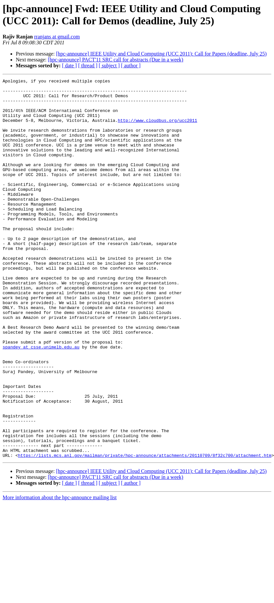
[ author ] (131, 65)
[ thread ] (87, 65)
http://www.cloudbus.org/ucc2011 (157, 129)
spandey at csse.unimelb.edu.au (41, 401)
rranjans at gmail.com (57, 36)
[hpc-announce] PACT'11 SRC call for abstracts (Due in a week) (115, 59)
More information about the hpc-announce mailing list (59, 573)
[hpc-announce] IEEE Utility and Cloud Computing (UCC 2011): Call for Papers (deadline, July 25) (161, 53)
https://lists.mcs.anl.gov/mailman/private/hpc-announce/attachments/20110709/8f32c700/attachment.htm (144, 531)
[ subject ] (109, 65)
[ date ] (69, 65)
